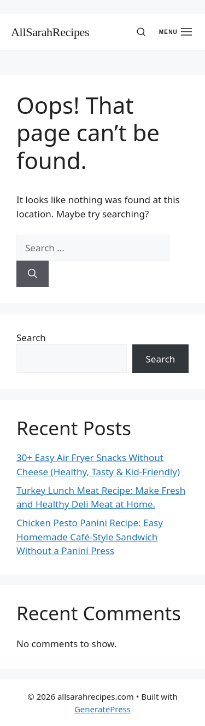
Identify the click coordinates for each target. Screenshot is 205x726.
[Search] (141, 32)
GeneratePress (102, 709)
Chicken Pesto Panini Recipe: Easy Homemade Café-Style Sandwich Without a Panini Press (89, 536)
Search (31, 337)
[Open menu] (175, 32)
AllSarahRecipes (50, 32)
